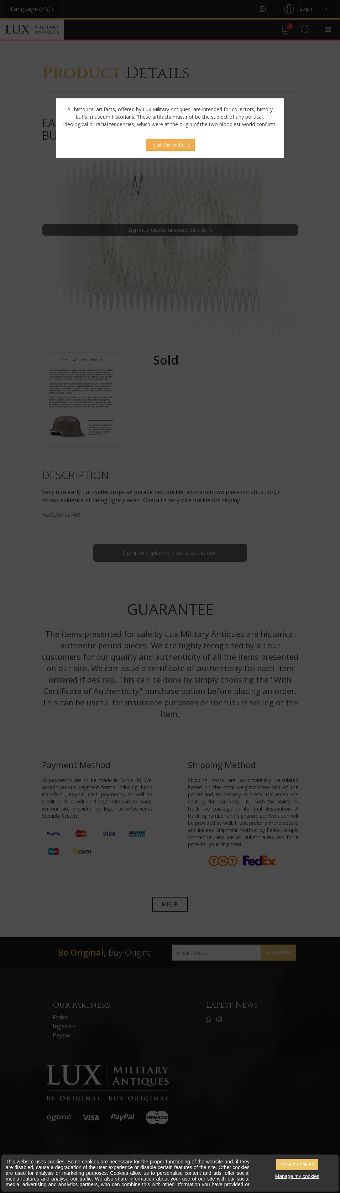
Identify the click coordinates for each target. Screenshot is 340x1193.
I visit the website (170, 144)
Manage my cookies (297, 1176)
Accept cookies (297, 1164)
